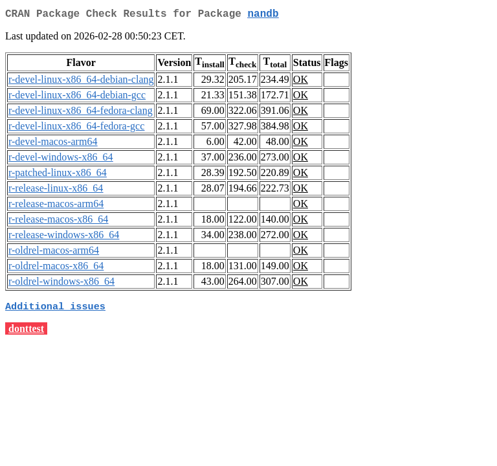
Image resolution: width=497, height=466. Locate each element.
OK (300, 81)
